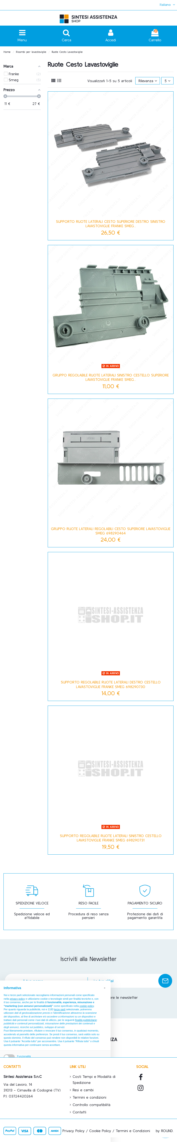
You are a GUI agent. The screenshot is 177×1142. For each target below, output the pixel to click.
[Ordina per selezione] (147, 80)
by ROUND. (165, 1131)
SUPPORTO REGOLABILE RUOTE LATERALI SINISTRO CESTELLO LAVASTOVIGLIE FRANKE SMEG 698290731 (111, 838)
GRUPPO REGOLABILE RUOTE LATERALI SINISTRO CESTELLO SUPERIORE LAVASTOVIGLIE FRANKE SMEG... (111, 377)
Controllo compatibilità (91, 1105)
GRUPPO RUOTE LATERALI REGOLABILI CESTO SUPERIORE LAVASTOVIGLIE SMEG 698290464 (110, 531)
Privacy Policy (73, 1131)
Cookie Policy (100, 1131)
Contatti (79, 1112)
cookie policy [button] (87, 1006)
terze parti (59, 1009)
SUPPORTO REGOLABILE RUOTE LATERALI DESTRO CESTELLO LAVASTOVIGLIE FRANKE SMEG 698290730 (111, 684)
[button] (104, 988)
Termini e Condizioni (133, 1131)
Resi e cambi (83, 1090)
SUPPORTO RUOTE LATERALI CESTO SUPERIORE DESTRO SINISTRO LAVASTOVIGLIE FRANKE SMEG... (110, 223)
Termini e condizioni (89, 1097)
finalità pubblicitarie (86, 1020)
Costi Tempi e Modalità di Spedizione (94, 1079)
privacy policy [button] (17, 998)
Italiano (168, 4)
